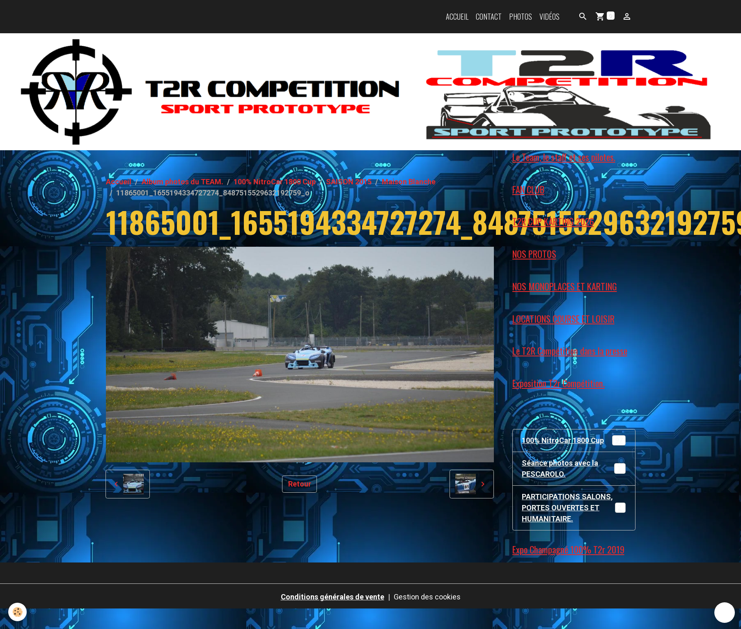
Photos (520, 16)
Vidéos (549, 16)
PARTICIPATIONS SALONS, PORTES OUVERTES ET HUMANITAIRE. (575, 507)
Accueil (457, 16)
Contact (489, 16)
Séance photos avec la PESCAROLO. (574, 468)
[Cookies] (17, 612)
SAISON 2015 (349, 181)
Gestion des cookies (427, 596)
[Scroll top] (724, 612)
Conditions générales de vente (332, 596)
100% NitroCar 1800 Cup (275, 181)
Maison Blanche (409, 181)
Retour (299, 484)
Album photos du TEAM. (182, 181)
